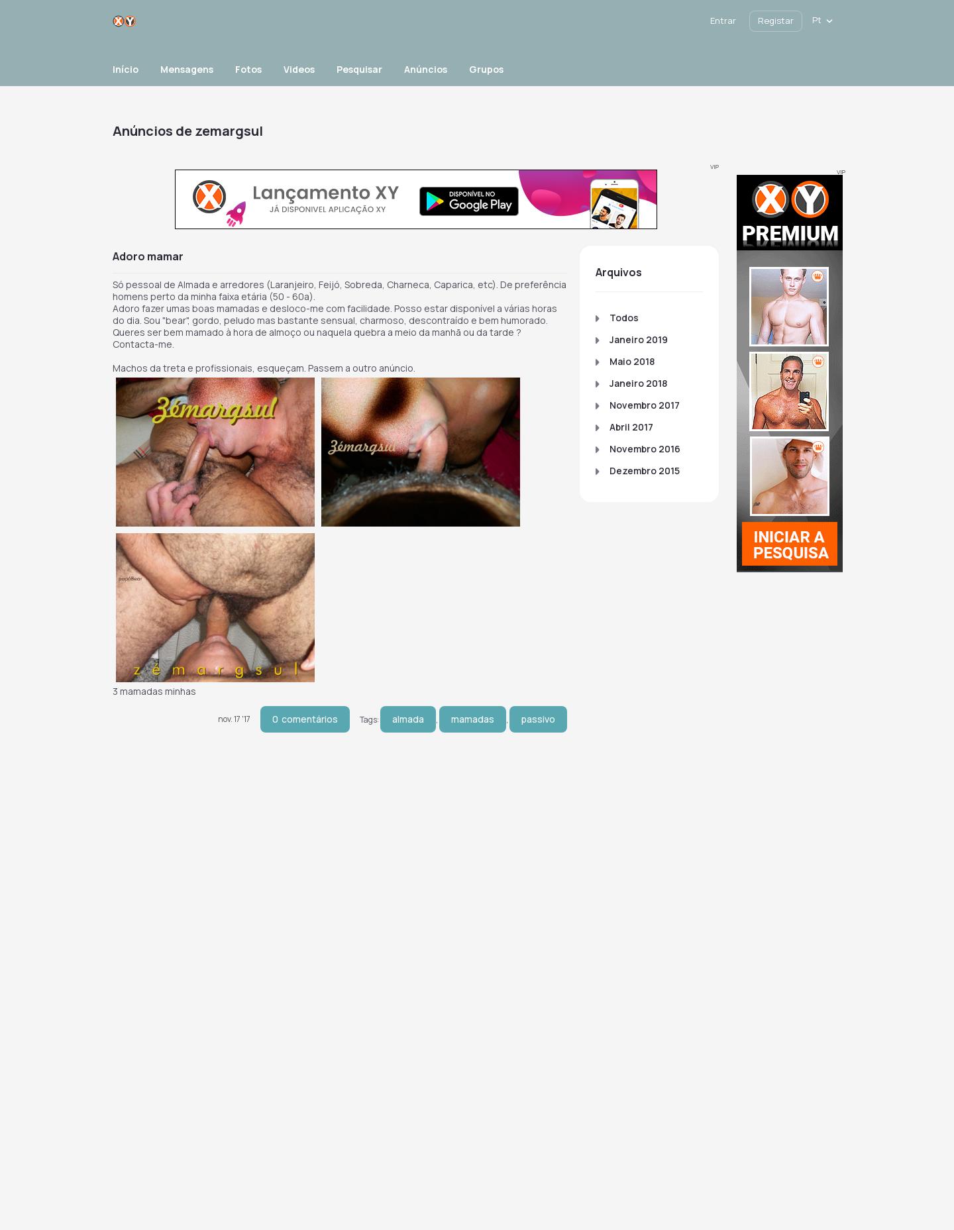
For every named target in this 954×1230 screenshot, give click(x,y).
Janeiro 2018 (638, 383)
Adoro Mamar (148, 256)
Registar (776, 20)
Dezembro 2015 (645, 470)
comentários (305, 719)
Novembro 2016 (645, 448)
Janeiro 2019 (639, 339)
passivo (538, 719)
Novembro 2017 (645, 405)
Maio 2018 (632, 361)
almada (408, 719)
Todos (624, 317)
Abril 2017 (631, 427)
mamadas (472, 719)
